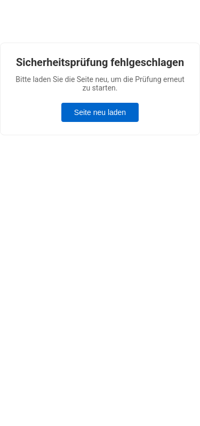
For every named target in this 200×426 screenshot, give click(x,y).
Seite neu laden (100, 112)
